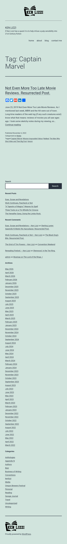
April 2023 (9, 399)
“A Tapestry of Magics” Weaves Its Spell (21, 206)
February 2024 (11, 364)
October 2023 (10, 378)
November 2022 (11, 417)
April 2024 (9, 357)
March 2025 (10, 318)
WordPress (26, 534)
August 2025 (10, 301)
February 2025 (11, 322)
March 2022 (10, 445)
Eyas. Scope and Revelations (17, 199)
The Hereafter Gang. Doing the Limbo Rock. (23, 214)
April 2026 (9, 273)
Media (19, 136)
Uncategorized (11, 503)
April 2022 (9, 442)
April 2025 (9, 315)
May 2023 (9, 396)
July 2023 (9, 389)
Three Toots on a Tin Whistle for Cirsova (21, 210)
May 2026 (9, 269)
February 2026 (11, 280)
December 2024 (11, 329)
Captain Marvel (16, 139)
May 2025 (9, 311)
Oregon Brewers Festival (15, 486)
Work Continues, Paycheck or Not (19, 203)
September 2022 (12, 424)
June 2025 (9, 308)
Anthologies (10, 457)
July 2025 (9, 304)
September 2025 (12, 297)
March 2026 (10, 276)
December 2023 (11, 371)
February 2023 (11, 406)
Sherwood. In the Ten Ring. (44, 251)
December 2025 (11, 287)
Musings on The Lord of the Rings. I (28, 257)
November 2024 (11, 332)
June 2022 (9, 434)
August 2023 (10, 385)
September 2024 (12, 339)
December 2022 (11, 413)
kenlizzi (8, 478)
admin (7, 257)
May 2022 (9, 438)
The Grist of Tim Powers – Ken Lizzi (20, 244)
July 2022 (9, 431)
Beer (7, 468)
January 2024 (10, 368)
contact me (56, 40)
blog (47, 40)
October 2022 (10, 420)
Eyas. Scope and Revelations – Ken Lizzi (21, 226)
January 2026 (10, 283)
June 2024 (9, 350)
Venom (30, 141)
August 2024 (10, 343)
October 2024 (10, 336)
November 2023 (11, 375)
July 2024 (9, 346)
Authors (8, 464)
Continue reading (13, 125)
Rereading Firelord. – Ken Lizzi (17, 251)
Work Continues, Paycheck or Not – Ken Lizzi (23, 235)
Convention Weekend (46, 244)
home (31, 40)
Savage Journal (11, 496)
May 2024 (9, 354)
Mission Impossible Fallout (33, 139)
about (39, 40)
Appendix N (10, 461)
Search (8, 181)
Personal (9, 489)
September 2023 (12, 382)
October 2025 (10, 294)
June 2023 (9, 392)
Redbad (46, 139)
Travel (7, 500)
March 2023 (10, 403)
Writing (8, 507)
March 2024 (10, 361)
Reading (8, 493)
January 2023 (10, 410)
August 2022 (10, 427)
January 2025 (10, 325)
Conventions (10, 475)
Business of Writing (13, 471)
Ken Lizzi (10, 27)
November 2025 (11, 290)
